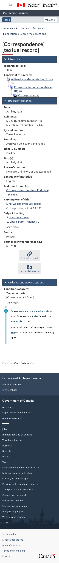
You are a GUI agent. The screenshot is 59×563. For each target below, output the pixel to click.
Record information (18, 101)
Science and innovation (14, 505)
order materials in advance (33, 311)
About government (12, 417)
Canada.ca (9, 28)
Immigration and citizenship (17, 434)
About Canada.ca (11, 545)
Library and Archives (31, 28)
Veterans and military (13, 516)
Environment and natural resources (21, 467)
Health (5, 456)
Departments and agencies (16, 412)
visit (36, 316)
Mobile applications (12, 539)
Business (7, 445)
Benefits (6, 451)
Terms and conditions (13, 550)
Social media (9, 534)
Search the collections (33, 34)
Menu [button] (6, 19)
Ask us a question (11, 384)
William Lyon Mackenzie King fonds (32, 79)
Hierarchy (12, 59)
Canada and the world (14, 495)
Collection (11, 34)
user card (16, 321)
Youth (5, 522)
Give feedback (9, 389)
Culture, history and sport (16, 478)
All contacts (8, 407)
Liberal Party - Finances (23, 221)
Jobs (4, 429)
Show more (12, 226)
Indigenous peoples (12, 511)
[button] (29, 255)
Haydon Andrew (19, 217)
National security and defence (18, 473)
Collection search (15, 13)
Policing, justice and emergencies (20, 484)
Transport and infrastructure (17, 489)
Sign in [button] (50, 19)
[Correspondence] (28, 95)
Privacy (6, 556)
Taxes (5, 462)
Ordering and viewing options (24, 282)
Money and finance (12, 500)
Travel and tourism (12, 440)
